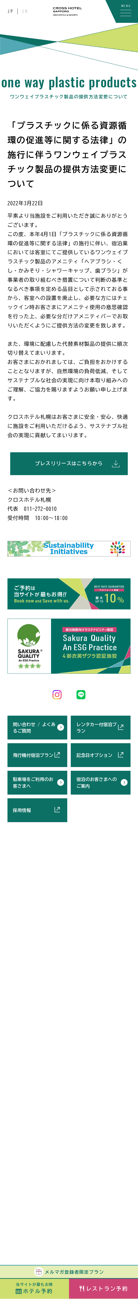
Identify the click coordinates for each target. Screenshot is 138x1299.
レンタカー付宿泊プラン (96, 727)
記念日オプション (94, 755)
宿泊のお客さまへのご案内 (96, 782)
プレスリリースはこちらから (69, 463)
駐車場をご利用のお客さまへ (33, 782)
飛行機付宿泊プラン (33, 755)
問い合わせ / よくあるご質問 (34, 727)
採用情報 (22, 810)
